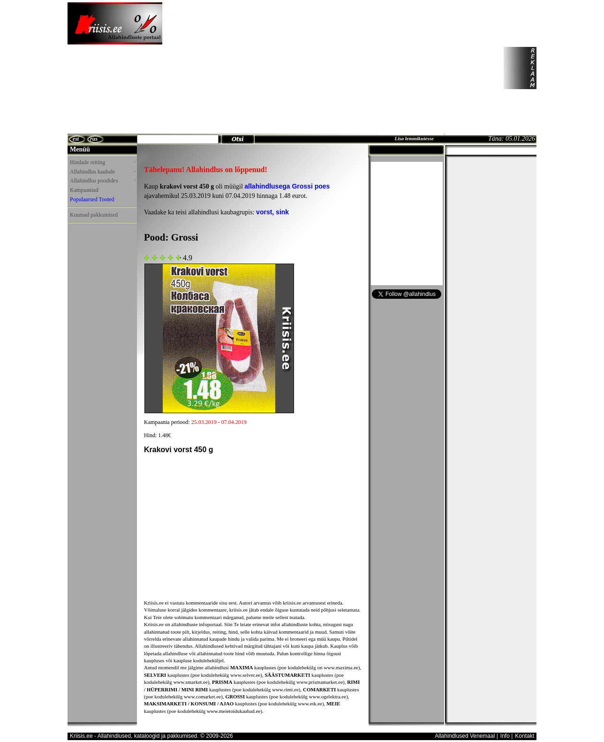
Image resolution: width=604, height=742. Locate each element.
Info (505, 736)
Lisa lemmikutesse (413, 138)
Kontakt (524, 736)
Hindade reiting (103, 162)
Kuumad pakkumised (94, 215)
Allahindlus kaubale (103, 171)
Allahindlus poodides (103, 180)
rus (94, 139)
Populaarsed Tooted (92, 199)
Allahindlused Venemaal (465, 736)
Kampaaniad (84, 190)
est (76, 139)
